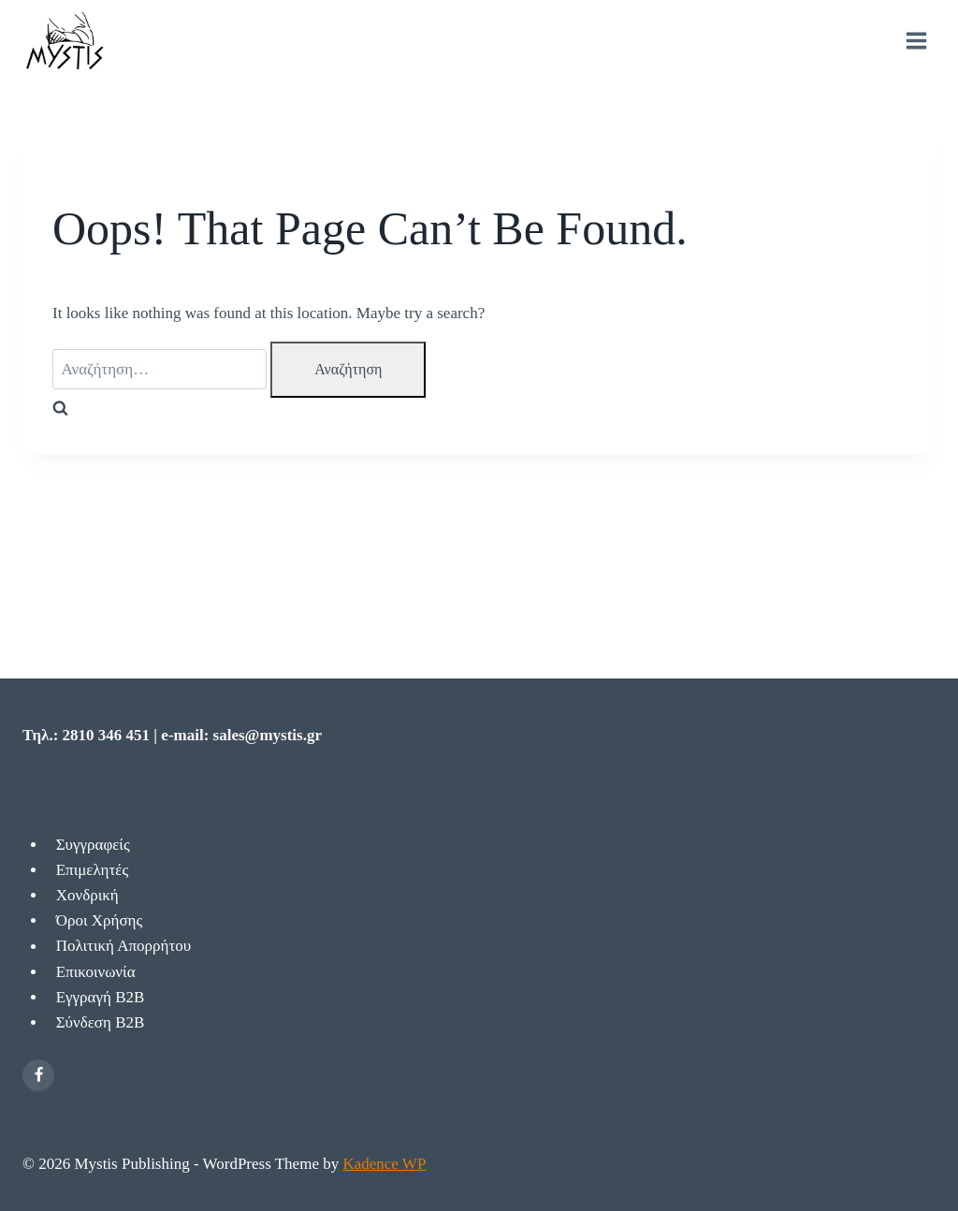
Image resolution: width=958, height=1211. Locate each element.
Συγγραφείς (93, 845)
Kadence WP (384, 1164)
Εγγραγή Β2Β (100, 997)
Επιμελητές (92, 870)
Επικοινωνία (96, 972)
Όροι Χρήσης (99, 920)
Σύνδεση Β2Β (100, 1022)
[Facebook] (38, 1075)
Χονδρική (87, 895)
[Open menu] (916, 41)
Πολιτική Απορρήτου (124, 947)
